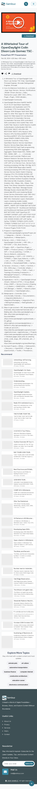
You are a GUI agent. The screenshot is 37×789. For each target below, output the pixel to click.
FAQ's (5, 731)
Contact (6, 734)
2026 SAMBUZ (11, 781)
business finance (10, 672)
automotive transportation (18, 667)
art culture (25, 663)
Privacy (5, 724)
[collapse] (33, 4)
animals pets (12, 663)
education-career (18, 680)
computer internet (26, 672)
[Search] (26, 4)
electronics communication (18, 685)
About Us (6, 721)
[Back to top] (31, 783)
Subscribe (29, 764)
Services (6, 728)
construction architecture (18, 676)
